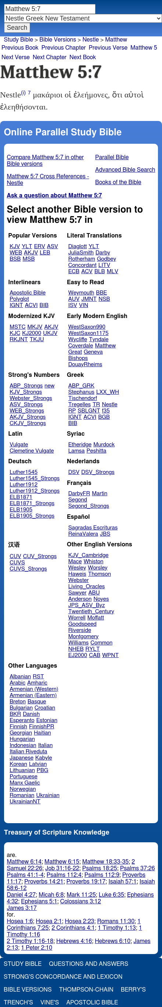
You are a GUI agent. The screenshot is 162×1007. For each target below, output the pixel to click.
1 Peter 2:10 (36, 948)
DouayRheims (85, 364)
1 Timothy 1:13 (117, 928)
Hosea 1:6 (20, 921)
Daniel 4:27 (21, 895)
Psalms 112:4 (64, 875)
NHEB (76, 649)
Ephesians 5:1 (39, 901)
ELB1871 (21, 497)
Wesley (77, 568)
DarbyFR (79, 493)
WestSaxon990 (86, 327)
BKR (15, 714)
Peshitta (97, 451)
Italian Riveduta (28, 751)
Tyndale (98, 339)
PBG (42, 770)
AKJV (31, 253)
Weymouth (81, 293)
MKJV (35, 327)
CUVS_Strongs (28, 569)
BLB (99, 271)
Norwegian (23, 789)
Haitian (42, 733)
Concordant (82, 265)
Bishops (78, 358)
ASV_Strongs (26, 404)
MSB (28, 259)
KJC (15, 333)
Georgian (21, 733)
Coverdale (80, 346)
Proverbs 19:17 (86, 882)
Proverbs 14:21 (44, 882)
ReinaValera (83, 534)
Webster (78, 580)
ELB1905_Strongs (32, 516)
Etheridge (79, 444)
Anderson (80, 599)
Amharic (37, 683)
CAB (94, 655)
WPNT (110, 655)
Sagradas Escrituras (93, 528)
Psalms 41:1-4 (25, 875)
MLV (112, 271)
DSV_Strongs (98, 472)
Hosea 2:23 (79, 921)
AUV (74, 299)
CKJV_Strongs (28, 423)
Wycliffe (77, 339)
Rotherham (81, 259)
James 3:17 (22, 908)
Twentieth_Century (91, 611)
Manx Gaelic (25, 783)
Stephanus (81, 392)
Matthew (105, 346)
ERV (39, 246)
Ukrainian (48, 795)
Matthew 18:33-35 (105, 862)
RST (38, 676)
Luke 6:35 (111, 895)
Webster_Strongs (31, 398)
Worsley (97, 568)
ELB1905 (21, 510)
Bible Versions (57, 40)
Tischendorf (82, 398)
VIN (83, 305)
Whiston (94, 561)
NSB (104, 299)
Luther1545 (23, 472)
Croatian (45, 708)
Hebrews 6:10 (112, 941)
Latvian (38, 764)
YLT (27, 246)
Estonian (46, 720)
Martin (99, 493)
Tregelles (79, 404)
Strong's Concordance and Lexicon (63, 977)
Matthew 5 (143, 48)
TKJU (37, 339)
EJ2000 (77, 655)
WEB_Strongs (27, 411)
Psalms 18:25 (99, 868)
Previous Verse (108, 48)
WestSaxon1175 (88, 333)
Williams (78, 643)
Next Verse (15, 57)
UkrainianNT (25, 801)
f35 (106, 411)
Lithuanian (22, 770)
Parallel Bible (112, 157)
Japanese (21, 758)
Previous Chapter (64, 48)
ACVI (31, 305)
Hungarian (22, 739)
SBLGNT (89, 411)
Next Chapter (49, 57)
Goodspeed (82, 624)
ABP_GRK (81, 386)
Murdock (104, 444)
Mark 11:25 (81, 895)
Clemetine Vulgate (32, 451)
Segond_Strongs (88, 506)
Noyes (101, 599)
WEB (16, 253)
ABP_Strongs (26, 386)
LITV (104, 265)
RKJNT (19, 339)
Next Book (82, 57)
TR (96, 404)
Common (101, 643)
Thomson (99, 574)
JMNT (89, 299)
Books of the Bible (118, 182)
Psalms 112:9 (101, 875)
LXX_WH (107, 392)
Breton (18, 701)
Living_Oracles (86, 586)
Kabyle (43, 758)
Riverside (79, 630)
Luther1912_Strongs (35, 491)
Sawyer (77, 593)
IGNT (16, 305)
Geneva (93, 352)
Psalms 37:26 (137, 868)
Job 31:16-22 (62, 868)
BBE (101, 293)
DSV (74, 472)
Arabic (17, 683)
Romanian (22, 795)
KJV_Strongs (26, 392)
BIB (44, 305)
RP (72, 411)
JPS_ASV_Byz (86, 605)
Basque (37, 701)
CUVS (17, 562)
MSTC (17, 327)
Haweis (77, 574)
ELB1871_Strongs (32, 503)
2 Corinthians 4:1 (73, 928)
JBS (105, 534)
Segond (77, 500)
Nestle (109, 404)
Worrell (77, 618)
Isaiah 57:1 (122, 882)
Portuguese (23, 776)
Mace (75, 561)
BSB (15, 259)
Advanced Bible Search (125, 170)
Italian (45, 745)
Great (75, 352)
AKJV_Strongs (28, 417)
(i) (23, 93)
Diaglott (77, 246)
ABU (94, 593)
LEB (45, 253)
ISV (72, 305)
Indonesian (23, 745)
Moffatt (95, 618)
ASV (52, 246)
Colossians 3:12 (80, 901)
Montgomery (83, 636)
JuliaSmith (81, 253)
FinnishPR (41, 726)
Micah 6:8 (51, 895)
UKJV (50, 333)
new (49, 386)
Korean (18, 764)
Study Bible (18, 40)
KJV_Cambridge (88, 555)
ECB (73, 271)
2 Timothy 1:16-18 (30, 941)
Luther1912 (23, 485)
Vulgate (19, 444)
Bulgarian (21, 708)
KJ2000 (31, 333)
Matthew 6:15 (61, 862)
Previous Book (20, 48)
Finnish (18, 726)
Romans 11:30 (115, 921)
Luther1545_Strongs (35, 478)
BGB (104, 417)
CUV (15, 556)
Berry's (133, 990)
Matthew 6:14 (24, 862)
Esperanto (22, 720)
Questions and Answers (88, 964)
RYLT (92, 649)
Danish (31, 714)
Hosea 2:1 (49, 921)
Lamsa (76, 451)
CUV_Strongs (40, 556)
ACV (87, 271)
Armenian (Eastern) (33, 695)
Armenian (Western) (34, 689)
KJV (15, 246)
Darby (103, 253)
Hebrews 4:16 (74, 941)
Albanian (20, 676)
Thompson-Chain (86, 990)
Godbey (106, 259)
